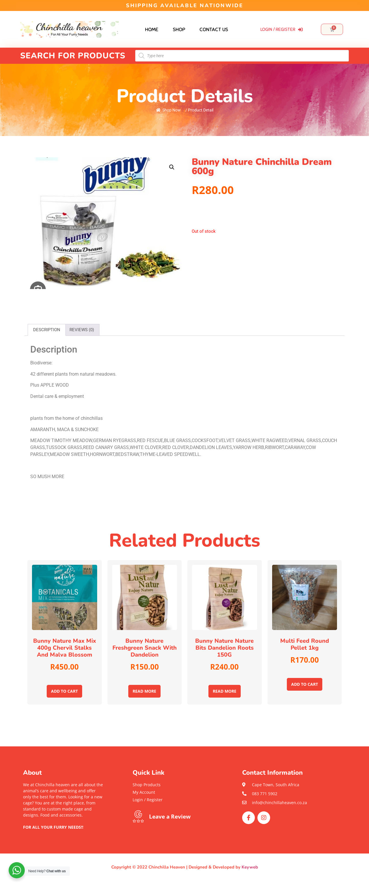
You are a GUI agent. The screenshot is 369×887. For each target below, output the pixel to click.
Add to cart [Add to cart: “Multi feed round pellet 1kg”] (304, 684)
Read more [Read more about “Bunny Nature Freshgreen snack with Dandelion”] (144, 691)
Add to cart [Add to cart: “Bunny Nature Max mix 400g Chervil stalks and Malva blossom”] (64, 691)
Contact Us (213, 29)
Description (46, 329)
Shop (179, 29)
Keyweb (250, 867)
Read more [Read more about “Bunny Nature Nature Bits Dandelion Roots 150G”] (224, 691)
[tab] (47, 330)
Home (151, 29)
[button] (63, 833)
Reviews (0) (81, 329)
